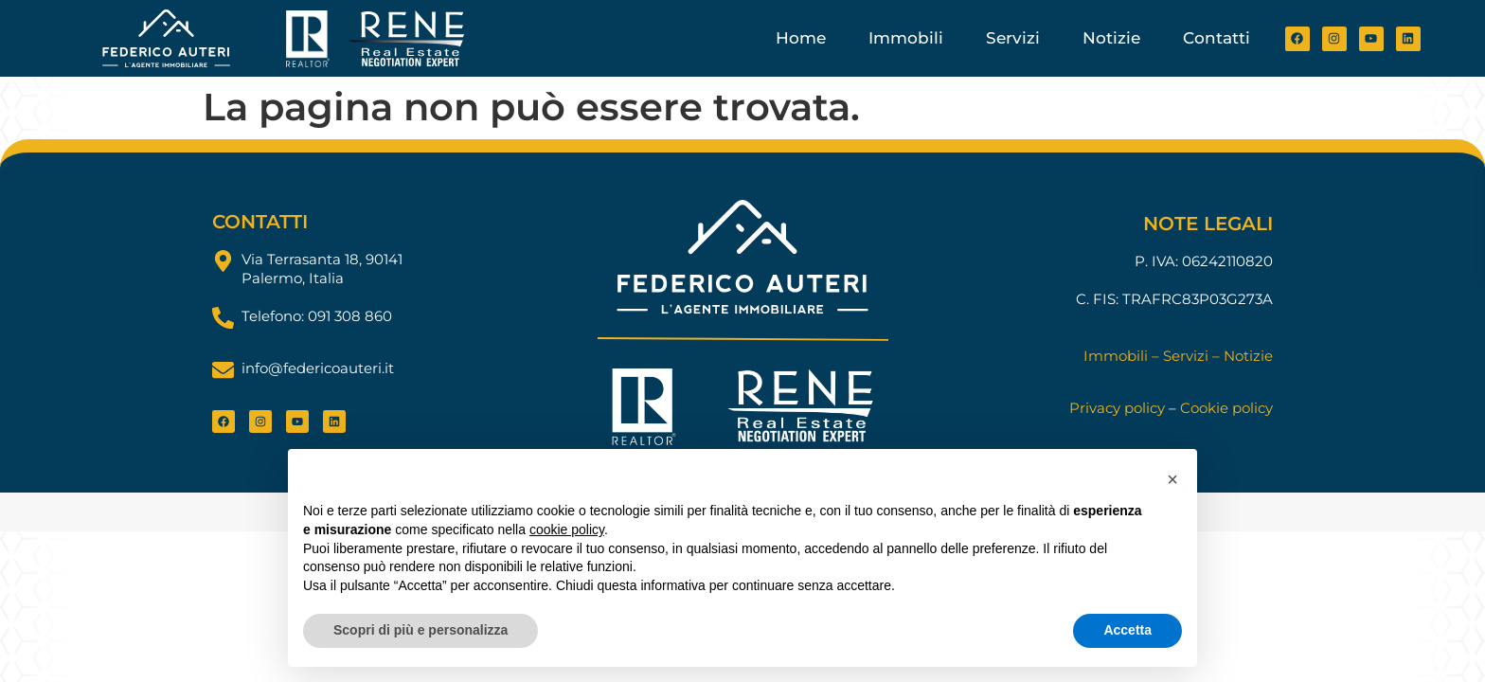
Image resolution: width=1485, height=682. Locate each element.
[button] (1172, 479)
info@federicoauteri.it (318, 368)
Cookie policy (1226, 408)
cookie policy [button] (566, 529)
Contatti (1216, 37)
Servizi (1013, 37)
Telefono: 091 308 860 (317, 316)
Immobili (905, 37)
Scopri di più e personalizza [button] (420, 629)
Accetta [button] (1127, 629)
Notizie (1111, 37)
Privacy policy (1117, 408)
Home (801, 37)
